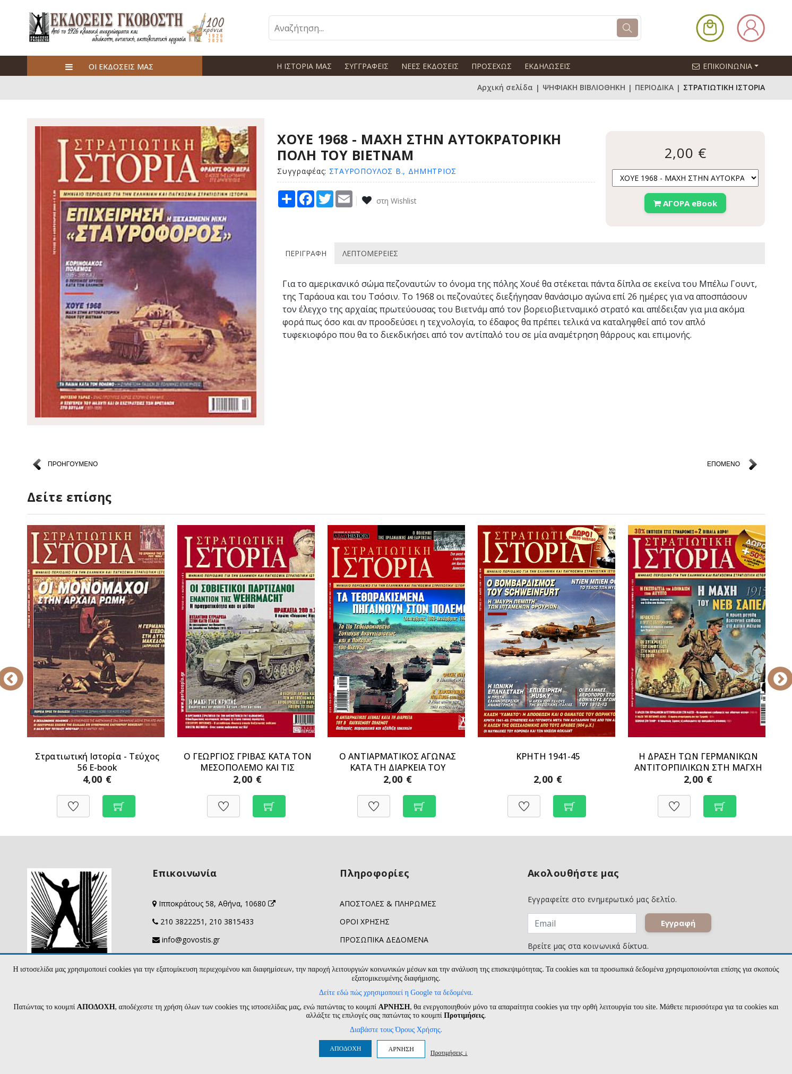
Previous (19, 671)
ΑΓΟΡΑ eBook (685, 203)
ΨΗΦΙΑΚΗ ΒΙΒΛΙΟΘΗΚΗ (584, 88)
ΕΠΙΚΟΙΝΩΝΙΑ (730, 66)
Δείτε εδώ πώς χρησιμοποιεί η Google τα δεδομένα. (396, 993)
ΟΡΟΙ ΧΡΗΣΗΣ (365, 921)
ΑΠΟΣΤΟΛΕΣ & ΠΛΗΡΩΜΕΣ (388, 903)
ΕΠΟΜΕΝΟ (723, 464)
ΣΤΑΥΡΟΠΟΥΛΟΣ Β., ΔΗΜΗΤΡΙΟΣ (393, 171)
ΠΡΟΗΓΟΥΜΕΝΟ (73, 464)
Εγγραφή (682, 927)
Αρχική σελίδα (505, 88)
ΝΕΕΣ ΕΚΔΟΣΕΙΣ (430, 66)
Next (773, 671)
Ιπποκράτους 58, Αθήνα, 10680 (217, 903)
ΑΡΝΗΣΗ (401, 1049)
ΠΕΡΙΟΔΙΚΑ (654, 88)
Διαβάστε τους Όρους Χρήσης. (396, 1030)
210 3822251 (182, 921)
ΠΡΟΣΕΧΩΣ (491, 66)
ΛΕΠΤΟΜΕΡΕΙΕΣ (370, 253)
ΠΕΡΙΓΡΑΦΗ (305, 253)
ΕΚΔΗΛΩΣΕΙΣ (547, 66)
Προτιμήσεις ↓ (449, 1052)
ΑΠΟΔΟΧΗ (345, 1048)
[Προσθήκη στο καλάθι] (119, 801)
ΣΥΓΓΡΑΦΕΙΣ (367, 66)
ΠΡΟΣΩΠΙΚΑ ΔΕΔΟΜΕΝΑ (384, 940)
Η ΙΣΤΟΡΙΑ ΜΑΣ (304, 66)
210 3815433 (231, 921)
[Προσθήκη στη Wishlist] (73, 801)
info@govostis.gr (191, 940)
